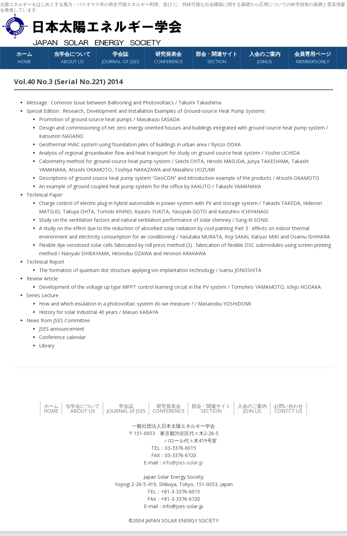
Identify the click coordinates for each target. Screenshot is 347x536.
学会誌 (120, 57)
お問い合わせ (288, 408)
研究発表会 (168, 57)
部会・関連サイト (217, 57)
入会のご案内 (264, 57)
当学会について (72, 57)
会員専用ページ (312, 57)
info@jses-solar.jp (183, 462)
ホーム (24, 57)
